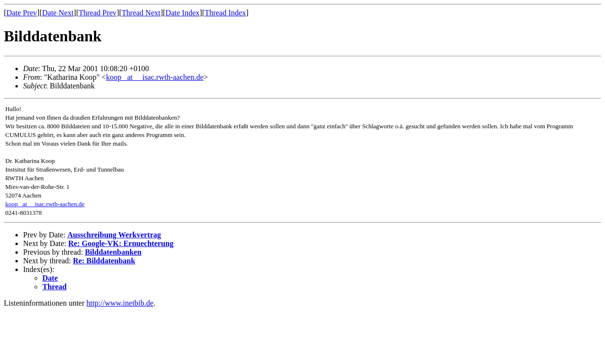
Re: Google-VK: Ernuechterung (121, 243)
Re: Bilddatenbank (104, 261)
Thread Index (225, 13)
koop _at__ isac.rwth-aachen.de (155, 77)
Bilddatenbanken (113, 252)
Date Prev (21, 13)
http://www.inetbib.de (120, 303)
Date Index (183, 13)
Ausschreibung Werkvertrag (114, 235)
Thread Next (141, 13)
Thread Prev (97, 13)
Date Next (58, 13)
